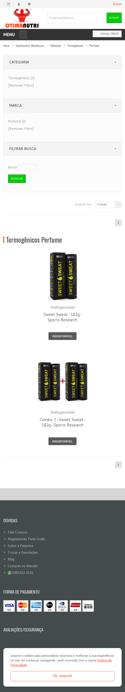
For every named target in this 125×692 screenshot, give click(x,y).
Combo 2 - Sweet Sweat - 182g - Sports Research (63, 422)
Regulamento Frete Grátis (26, 539)
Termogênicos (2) (21, 78)
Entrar (117, 4)
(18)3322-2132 (20, 572)
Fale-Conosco (17, 532)
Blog (11, 559)
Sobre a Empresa (20, 546)
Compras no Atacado (23, 566)
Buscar (114, 18)
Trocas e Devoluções (23, 552)
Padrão (102, 204)
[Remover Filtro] (21, 85)
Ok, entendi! (62, 676)
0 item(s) (105, 33)
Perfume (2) (17, 121)
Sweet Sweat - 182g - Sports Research (62, 317)
